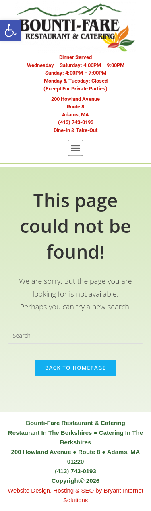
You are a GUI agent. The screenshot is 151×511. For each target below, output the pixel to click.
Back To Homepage (75, 367)
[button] (10, 30)
